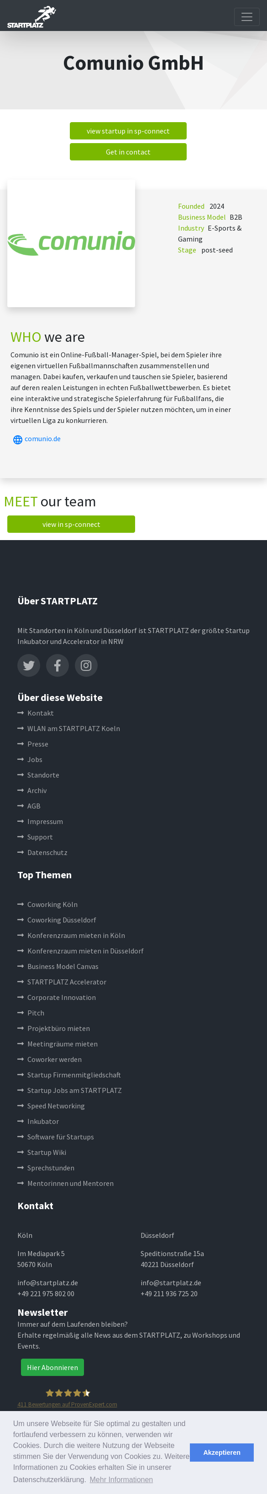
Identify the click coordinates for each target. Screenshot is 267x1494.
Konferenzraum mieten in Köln (71, 935)
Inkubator (38, 1121)
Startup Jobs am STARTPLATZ (69, 1090)
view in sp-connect (71, 524)
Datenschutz (42, 852)
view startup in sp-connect (128, 130)
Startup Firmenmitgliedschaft (69, 1074)
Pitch (30, 1012)
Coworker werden (49, 1059)
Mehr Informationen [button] (121, 1480)
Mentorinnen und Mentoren (65, 1183)
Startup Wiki (41, 1152)
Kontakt (35, 712)
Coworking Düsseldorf (56, 919)
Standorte (38, 774)
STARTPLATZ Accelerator (61, 981)
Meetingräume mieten (57, 1043)
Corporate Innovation (56, 997)
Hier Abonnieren (52, 1367)
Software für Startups (55, 1136)
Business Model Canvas (58, 966)
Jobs (29, 759)
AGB (29, 805)
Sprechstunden (45, 1167)
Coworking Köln (47, 904)
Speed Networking (51, 1105)
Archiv (32, 790)
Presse (32, 743)
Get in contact (128, 151)
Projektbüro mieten (53, 1028)
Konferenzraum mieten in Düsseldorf (80, 950)
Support (35, 836)
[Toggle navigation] (247, 17)
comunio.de (35, 438)
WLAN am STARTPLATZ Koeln (68, 728)
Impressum (40, 821)
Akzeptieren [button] (222, 1452)
